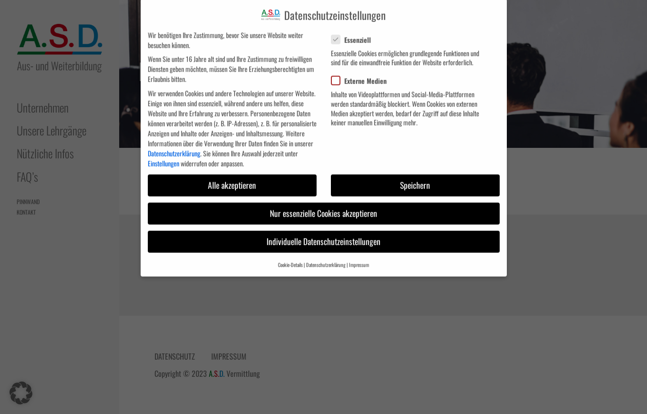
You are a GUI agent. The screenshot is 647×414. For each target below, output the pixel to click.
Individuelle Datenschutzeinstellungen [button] (323, 231)
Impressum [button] (359, 255)
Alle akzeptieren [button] (232, 175)
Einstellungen (163, 153)
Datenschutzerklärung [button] (326, 255)
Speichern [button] (415, 175)
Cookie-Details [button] (290, 255)
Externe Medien (362, 71)
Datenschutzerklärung (174, 143)
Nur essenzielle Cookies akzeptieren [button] (323, 203)
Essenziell (355, 30)
